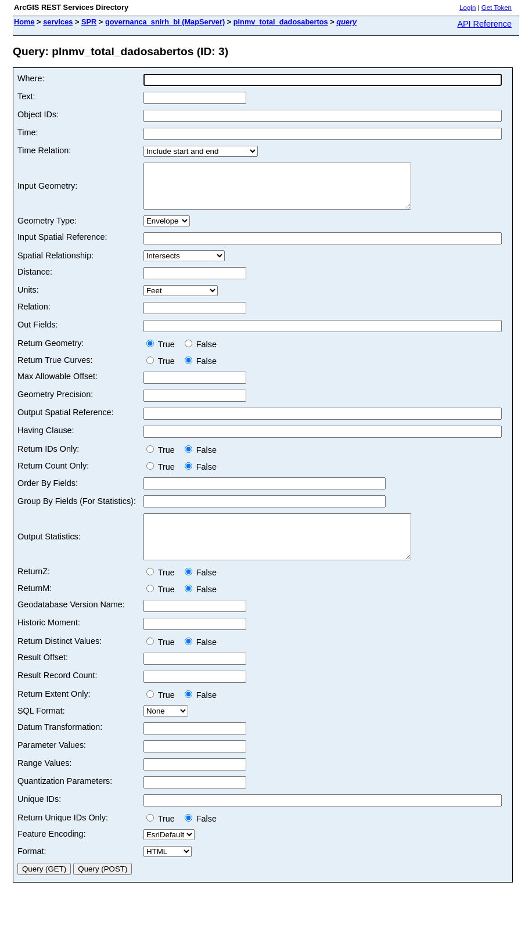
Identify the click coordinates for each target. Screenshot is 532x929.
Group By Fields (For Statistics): (76, 509)
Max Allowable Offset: (57, 385)
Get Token (496, 7)
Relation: (34, 315)
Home (24, 21)
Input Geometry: (47, 190)
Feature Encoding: (51, 851)
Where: (30, 78)
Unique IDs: (39, 816)
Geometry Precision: (55, 403)
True (162, 353)
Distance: (34, 280)
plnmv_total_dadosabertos (280, 21)
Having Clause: (45, 439)
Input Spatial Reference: (62, 245)
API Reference (484, 23)
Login (467, 7)
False (201, 353)
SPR (88, 21)
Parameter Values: (51, 762)
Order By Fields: (47, 491)
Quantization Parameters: (64, 798)
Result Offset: (42, 674)
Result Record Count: (57, 692)
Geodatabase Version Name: (71, 621)
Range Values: (44, 780)
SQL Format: (41, 728)
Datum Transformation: (59, 744)
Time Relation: (44, 150)
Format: (31, 868)
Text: (26, 96)
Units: (28, 298)
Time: (27, 132)
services (58, 21)
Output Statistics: (49, 549)
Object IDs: (38, 114)
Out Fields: (37, 333)
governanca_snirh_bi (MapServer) (165, 21)
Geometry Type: (47, 229)
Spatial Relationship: (55, 264)
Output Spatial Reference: (65, 421)
